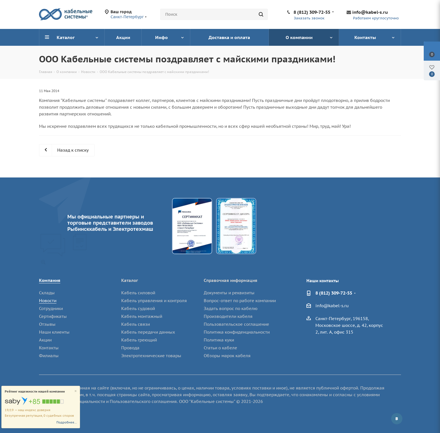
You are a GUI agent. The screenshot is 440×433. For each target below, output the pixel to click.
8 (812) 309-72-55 (312, 12)
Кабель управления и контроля (154, 300)
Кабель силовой (138, 292)
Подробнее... (66, 422)
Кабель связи (135, 324)
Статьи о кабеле (220, 347)
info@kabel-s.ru (370, 12)
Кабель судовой (138, 308)
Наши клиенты (54, 332)
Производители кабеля (228, 316)
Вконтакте (396, 418)
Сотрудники (51, 308)
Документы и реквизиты (229, 292)
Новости (47, 300)
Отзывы (47, 324)
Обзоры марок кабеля (227, 355)
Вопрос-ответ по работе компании (240, 300)
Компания (49, 280)
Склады (47, 292)
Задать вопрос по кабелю (231, 308)
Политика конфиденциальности (237, 332)
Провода (130, 347)
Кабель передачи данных (148, 332)
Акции (45, 340)
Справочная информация (230, 280)
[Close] (75, 391)
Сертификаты (53, 316)
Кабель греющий (139, 340)
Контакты (49, 347)
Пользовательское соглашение (236, 324)
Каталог (129, 280)
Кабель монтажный (141, 316)
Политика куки (219, 340)
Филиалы (49, 355)
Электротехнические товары (151, 355)
